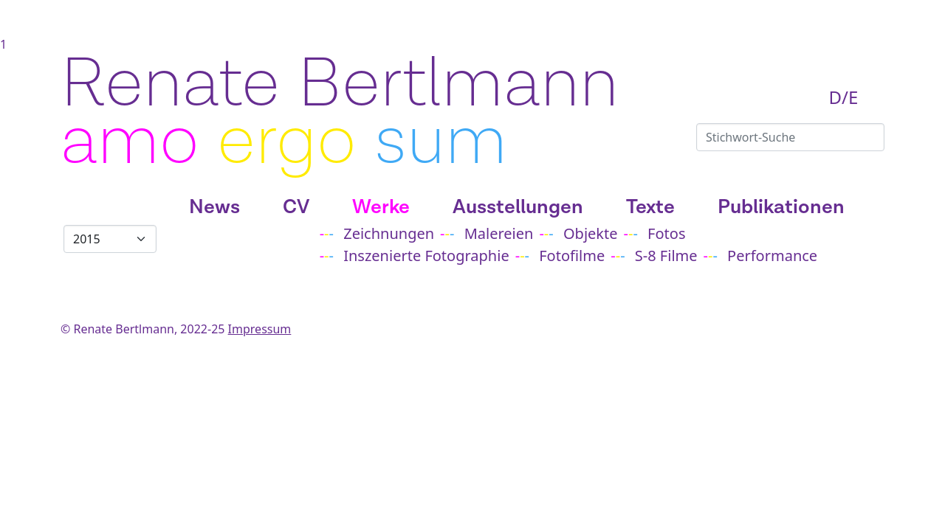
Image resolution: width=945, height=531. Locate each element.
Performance (772, 256)
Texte (650, 207)
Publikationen (781, 207)
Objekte (590, 233)
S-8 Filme (666, 256)
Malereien (499, 233)
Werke (381, 207)
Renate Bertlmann (340, 84)
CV (296, 207)
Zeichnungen (388, 233)
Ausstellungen (518, 207)
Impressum (260, 329)
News (214, 207)
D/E (844, 97)
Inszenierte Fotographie (426, 256)
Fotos (666, 233)
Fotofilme (572, 256)
